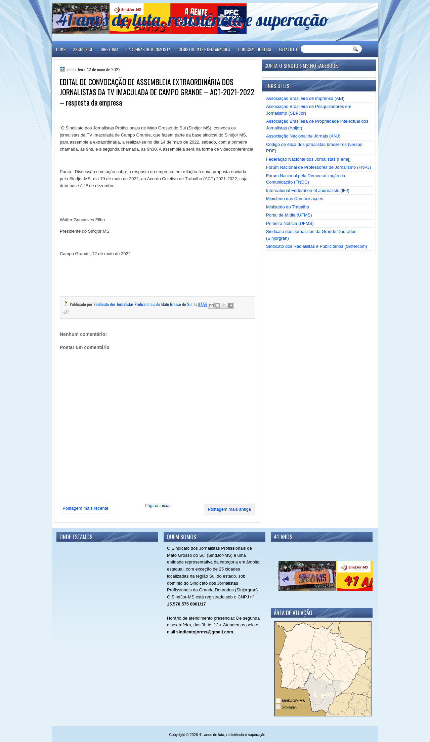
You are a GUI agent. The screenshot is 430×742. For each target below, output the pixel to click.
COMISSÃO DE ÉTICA (254, 49)
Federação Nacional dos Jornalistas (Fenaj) (308, 159)
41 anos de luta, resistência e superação (193, 19)
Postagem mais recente (85, 508)
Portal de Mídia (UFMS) (289, 215)
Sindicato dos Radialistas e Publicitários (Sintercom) (316, 246)
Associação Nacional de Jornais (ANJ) (303, 136)
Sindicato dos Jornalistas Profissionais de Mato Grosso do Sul (143, 304)
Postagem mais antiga (229, 509)
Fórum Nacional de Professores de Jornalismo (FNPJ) (318, 167)
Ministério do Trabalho (287, 206)
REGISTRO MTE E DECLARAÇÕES (204, 49)
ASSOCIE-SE (83, 49)
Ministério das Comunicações (294, 198)
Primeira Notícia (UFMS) (290, 223)
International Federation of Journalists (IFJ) (307, 190)
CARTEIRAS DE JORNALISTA (148, 49)
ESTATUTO (288, 49)
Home (60, 49)
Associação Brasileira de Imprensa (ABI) (305, 98)
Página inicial (158, 505)
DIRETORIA (109, 49)
